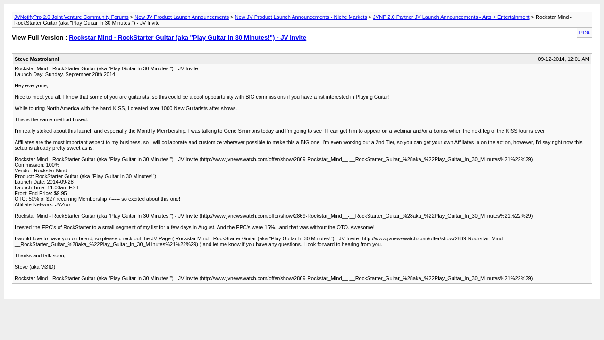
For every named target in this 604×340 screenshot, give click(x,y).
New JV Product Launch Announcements (181, 17)
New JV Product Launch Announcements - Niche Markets (301, 17)
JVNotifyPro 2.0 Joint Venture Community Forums (71, 17)
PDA (584, 32)
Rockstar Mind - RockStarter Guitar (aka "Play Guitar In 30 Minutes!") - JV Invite (187, 37)
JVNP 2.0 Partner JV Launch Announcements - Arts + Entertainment (451, 17)
